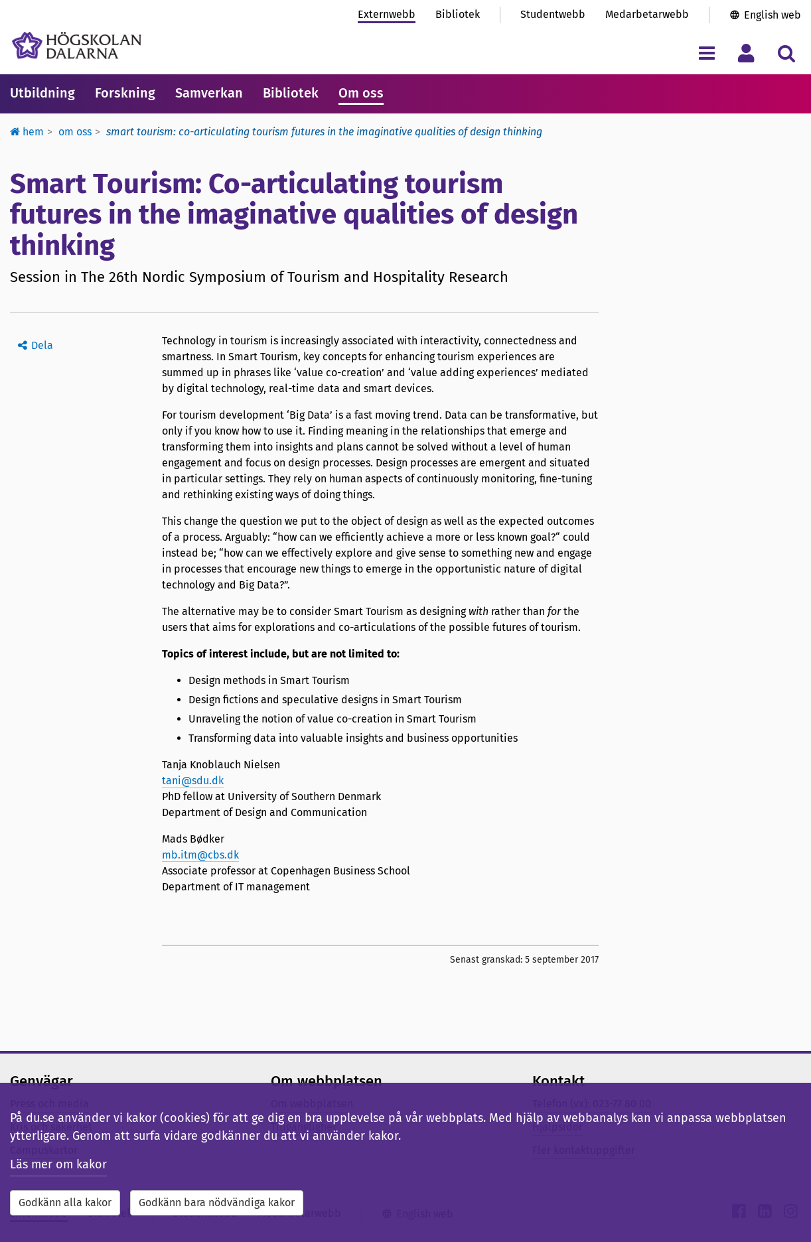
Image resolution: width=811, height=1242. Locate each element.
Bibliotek (457, 14)
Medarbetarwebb (647, 14)
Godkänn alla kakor (65, 1202)
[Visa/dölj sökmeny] (786, 53)
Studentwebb (552, 14)
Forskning (125, 93)
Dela (42, 345)
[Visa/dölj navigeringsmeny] (706, 53)
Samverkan (209, 93)
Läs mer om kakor (58, 1164)
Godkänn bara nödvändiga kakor (217, 1202)
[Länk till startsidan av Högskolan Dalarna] (76, 45)
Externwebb (386, 14)
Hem (27, 131)
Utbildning (42, 93)
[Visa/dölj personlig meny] (746, 53)
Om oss (361, 93)
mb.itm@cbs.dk (200, 855)
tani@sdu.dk (193, 780)
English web (772, 15)
